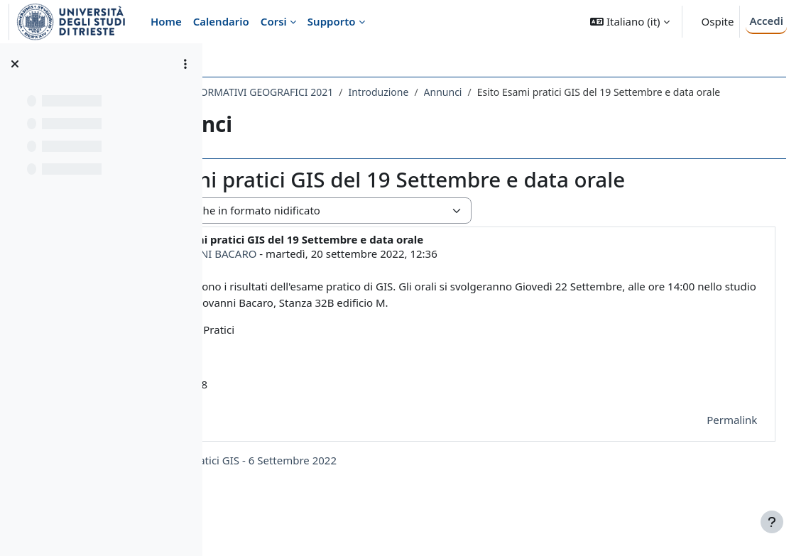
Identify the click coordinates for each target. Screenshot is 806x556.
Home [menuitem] (166, 21)
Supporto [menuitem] (331, 21)
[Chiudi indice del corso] (15, 64)
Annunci (569, 92)
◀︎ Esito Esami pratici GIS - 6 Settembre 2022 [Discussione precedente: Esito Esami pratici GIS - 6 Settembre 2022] (351, 475)
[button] (629, 21)
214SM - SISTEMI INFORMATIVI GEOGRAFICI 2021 (344, 92)
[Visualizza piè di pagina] (772, 522)
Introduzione (505, 92)
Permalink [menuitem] (712, 434)
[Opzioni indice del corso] (185, 64)
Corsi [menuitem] (274, 21)
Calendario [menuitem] (221, 21)
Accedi (766, 20)
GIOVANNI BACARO (334, 268)
